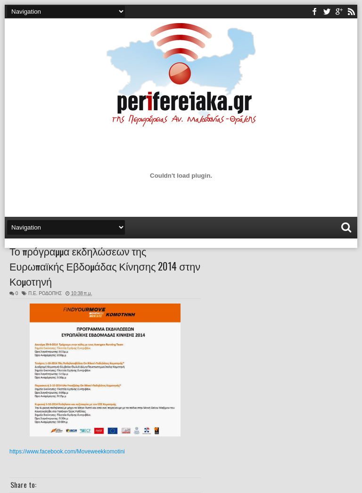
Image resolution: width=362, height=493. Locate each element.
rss (351, 11)
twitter (327, 11)
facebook (314, 11)
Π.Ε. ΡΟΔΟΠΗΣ (45, 293)
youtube (339, 11)
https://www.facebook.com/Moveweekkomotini (67, 451)
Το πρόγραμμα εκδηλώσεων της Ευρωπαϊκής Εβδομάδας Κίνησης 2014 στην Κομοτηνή (104, 265)
